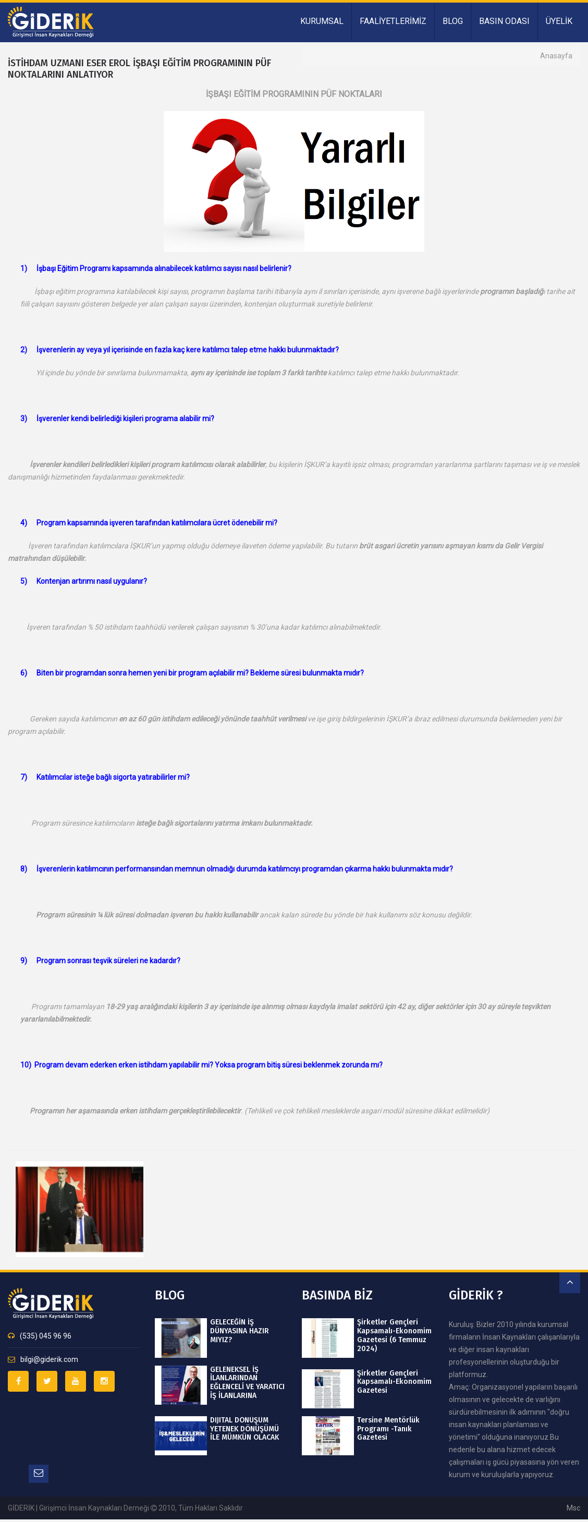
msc (573, 1508)
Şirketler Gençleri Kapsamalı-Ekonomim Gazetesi (394, 1382)
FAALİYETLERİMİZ (393, 21)
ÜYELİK (559, 21)
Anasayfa (556, 56)
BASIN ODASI (504, 21)
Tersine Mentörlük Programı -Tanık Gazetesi (388, 1429)
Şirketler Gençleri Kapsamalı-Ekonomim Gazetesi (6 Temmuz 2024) (394, 1335)
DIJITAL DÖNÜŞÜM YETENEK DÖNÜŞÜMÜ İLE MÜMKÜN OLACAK (244, 1429)
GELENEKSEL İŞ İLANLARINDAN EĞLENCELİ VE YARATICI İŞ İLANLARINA (247, 1383)
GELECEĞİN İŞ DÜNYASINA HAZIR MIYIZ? (239, 1331)
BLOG (453, 21)
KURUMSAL (322, 21)
